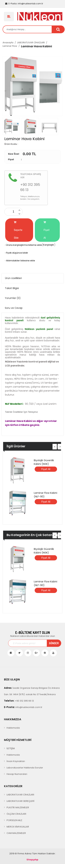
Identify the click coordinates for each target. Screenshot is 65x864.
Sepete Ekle (18, 230)
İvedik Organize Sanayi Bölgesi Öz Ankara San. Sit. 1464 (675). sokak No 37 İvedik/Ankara (32, 691)
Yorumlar (13, 298)
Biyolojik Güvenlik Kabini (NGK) (44, 462)
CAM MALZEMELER (16, 833)
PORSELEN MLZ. (15, 820)
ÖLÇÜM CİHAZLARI (16, 814)
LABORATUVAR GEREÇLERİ (20, 801)
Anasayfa (8, 42)
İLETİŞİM (11, 748)
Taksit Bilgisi (12, 288)
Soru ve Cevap (14, 308)
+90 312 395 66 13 (19, 700)
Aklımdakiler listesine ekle (19, 260)
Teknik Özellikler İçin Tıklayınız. (21, 412)
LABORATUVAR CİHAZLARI (31, 42)
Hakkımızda (13, 727)
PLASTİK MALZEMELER (18, 807)
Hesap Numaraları (17, 774)
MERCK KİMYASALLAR (18, 826)
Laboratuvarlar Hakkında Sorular (25, 767)
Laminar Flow (10, 46)
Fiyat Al (47, 230)
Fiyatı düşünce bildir (16, 252)
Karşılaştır (48, 244)
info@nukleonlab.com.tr (24, 3)
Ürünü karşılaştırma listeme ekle (23, 245)
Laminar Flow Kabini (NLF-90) (45, 494)
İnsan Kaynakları (16, 761)
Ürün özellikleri (13, 278)
